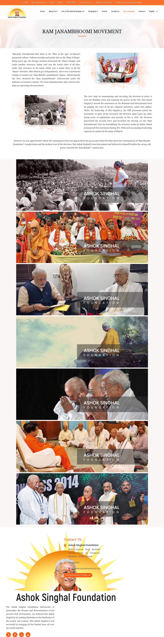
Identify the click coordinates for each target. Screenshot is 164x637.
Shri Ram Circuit (85, 2)
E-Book (25, 2)
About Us (52, 11)
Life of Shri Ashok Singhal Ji (72, 11)
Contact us (115, 11)
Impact (142, 11)
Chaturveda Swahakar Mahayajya (128, 2)
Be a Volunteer (129, 11)
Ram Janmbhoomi (38, 2)
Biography (92, 11)
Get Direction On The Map (76, 575)
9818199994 (73, 562)
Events (104, 11)
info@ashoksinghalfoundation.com (84, 568)
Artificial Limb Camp (104, 2)
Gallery (60, 2)
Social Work (71, 2)
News (51, 2)
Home (42, 11)
